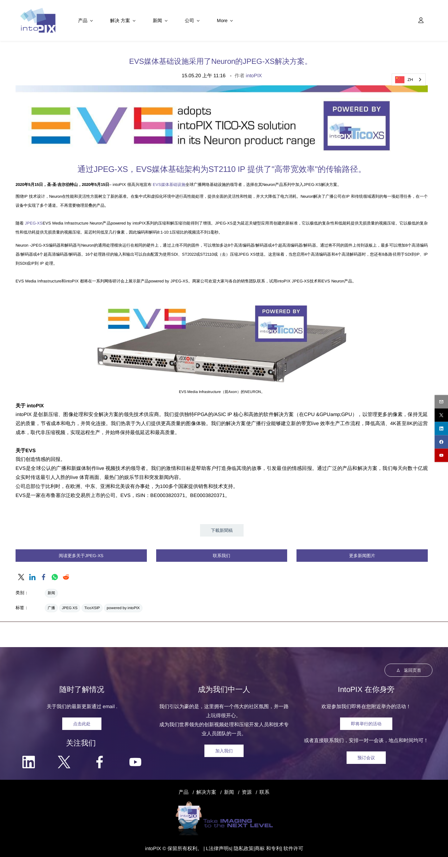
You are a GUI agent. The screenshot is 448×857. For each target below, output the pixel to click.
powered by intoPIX (123, 605)
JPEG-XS (34, 220)
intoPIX (254, 72)
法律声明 (219, 846)
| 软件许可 (292, 846)
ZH (404, 79)
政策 (249, 846)
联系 (264, 789)
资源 (247, 789)
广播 (51, 605)
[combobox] (409, 79)
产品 (184, 789)
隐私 (239, 846)
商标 (260, 846)
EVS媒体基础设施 (169, 181)
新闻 (51, 590)
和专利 (273, 846)
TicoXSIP (92, 605)
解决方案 (206, 789)
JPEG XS (69, 605)
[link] (222, 86)
